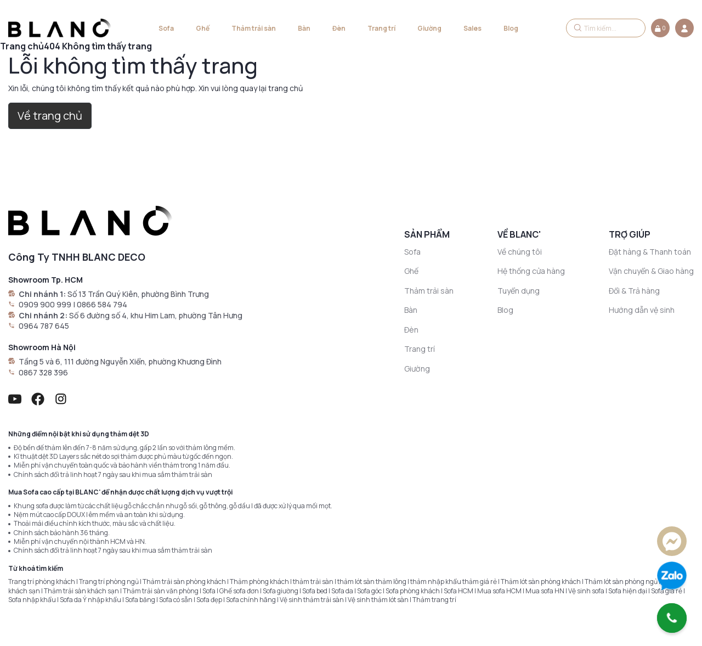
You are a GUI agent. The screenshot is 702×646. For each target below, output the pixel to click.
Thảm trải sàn (253, 28)
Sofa (166, 28)
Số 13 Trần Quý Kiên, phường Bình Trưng (138, 294)
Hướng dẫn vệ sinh (642, 310)
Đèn (339, 28)
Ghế (203, 28)
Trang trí (381, 28)
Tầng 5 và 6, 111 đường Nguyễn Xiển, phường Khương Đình (120, 361)
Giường (429, 28)
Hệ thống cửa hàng (531, 271)
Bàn (304, 28)
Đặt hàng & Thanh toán (650, 251)
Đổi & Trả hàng (634, 290)
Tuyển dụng (518, 290)
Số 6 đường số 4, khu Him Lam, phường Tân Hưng (155, 315)
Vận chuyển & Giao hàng (651, 271)
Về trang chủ (50, 115)
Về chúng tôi (519, 251)
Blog (510, 28)
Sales (472, 28)
